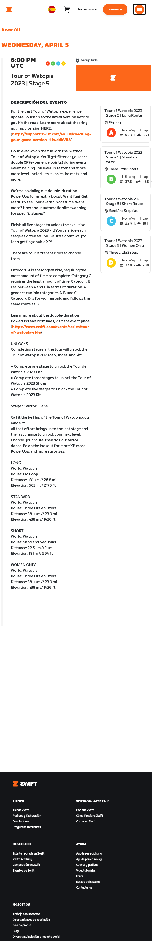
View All (10, 29)
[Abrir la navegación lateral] (139, 9)
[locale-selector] (52, 9)
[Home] (9, 9)
